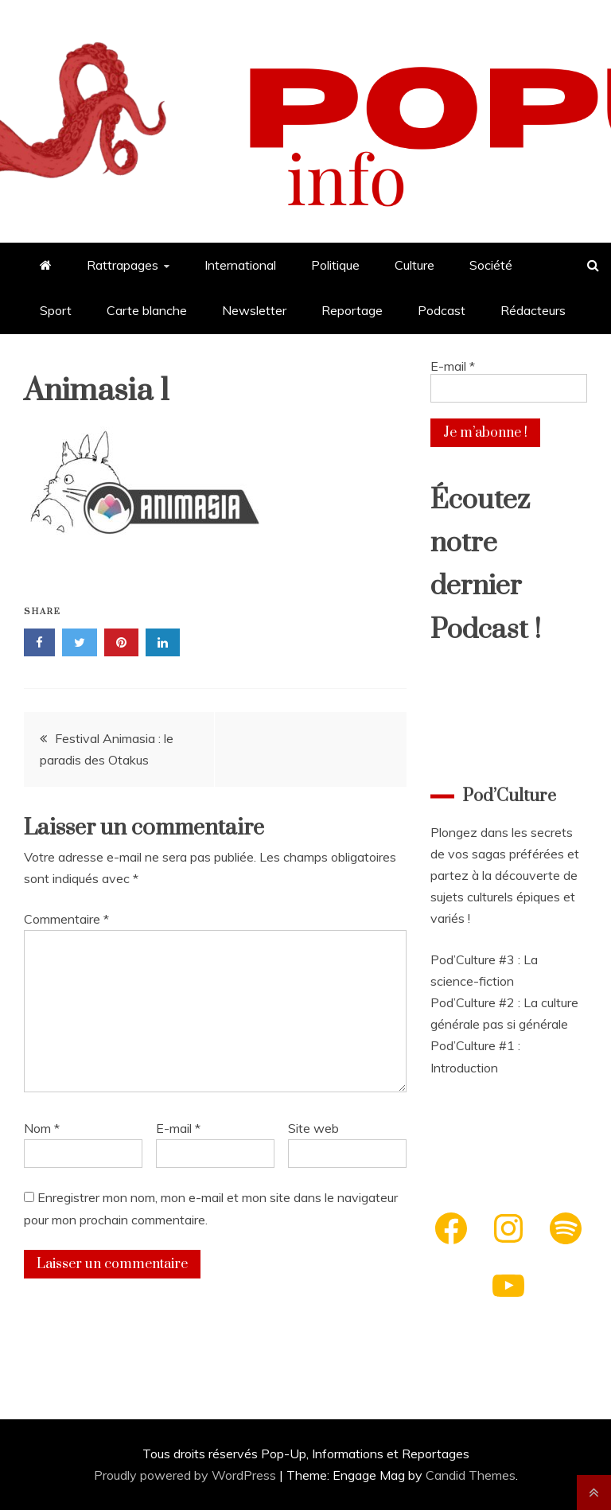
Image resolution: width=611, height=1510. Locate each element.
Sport (56, 310)
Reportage (352, 310)
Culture (414, 265)
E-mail (178, 1128)
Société (490, 265)
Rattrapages (122, 265)
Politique (335, 265)
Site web (313, 1128)
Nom (42, 1128)
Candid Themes (471, 1475)
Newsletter (254, 310)
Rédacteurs (533, 310)
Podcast (441, 310)
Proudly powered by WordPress (186, 1475)
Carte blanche (147, 310)
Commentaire (66, 919)
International (240, 265)
